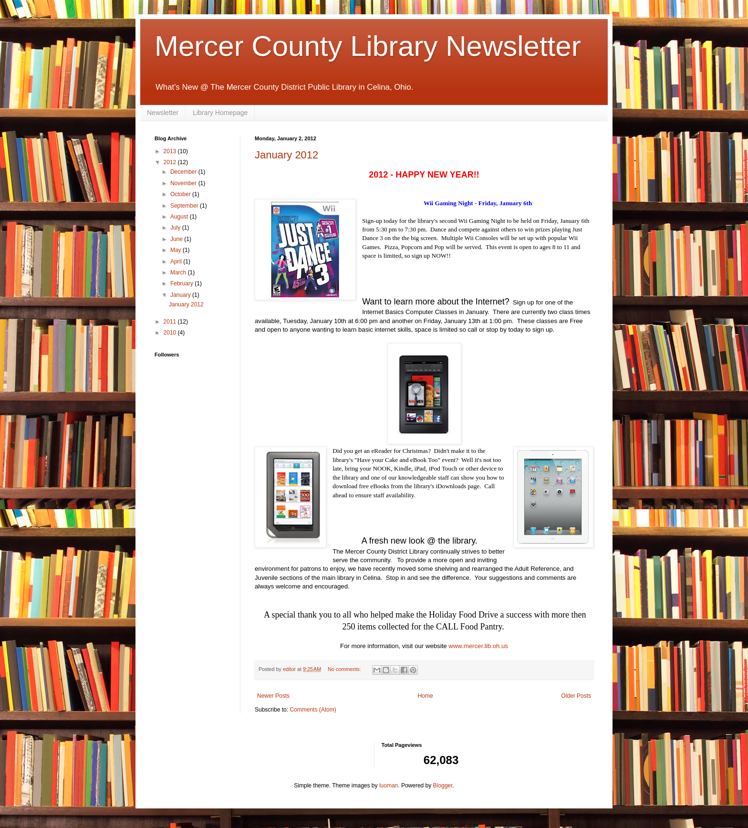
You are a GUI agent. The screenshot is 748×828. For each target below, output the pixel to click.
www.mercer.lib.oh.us (478, 646)
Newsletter (162, 112)
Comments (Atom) (313, 709)
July (176, 227)
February (182, 283)
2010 (171, 332)
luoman (388, 785)
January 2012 (286, 155)
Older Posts (576, 695)
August (180, 216)
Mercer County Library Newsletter (368, 46)
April (176, 261)
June (177, 239)
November (184, 183)
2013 (171, 151)
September (185, 205)
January (181, 295)
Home (425, 695)
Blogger (443, 785)
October (181, 194)
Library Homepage (220, 112)
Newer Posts (273, 695)
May (176, 250)
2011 (171, 321)
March (179, 272)
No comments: (345, 669)
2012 (171, 162)
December (184, 171)
